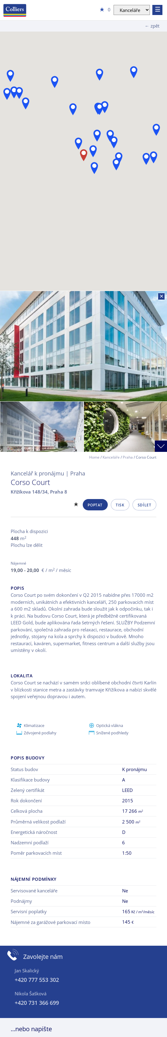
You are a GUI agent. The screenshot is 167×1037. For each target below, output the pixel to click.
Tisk (120, 505)
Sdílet (144, 505)
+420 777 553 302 (37, 979)
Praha (128, 457)
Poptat (95, 505)
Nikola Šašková (30, 993)
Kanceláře (111, 457)
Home (94, 457)
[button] (156, 130)
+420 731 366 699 (37, 1002)
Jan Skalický (27, 970)
